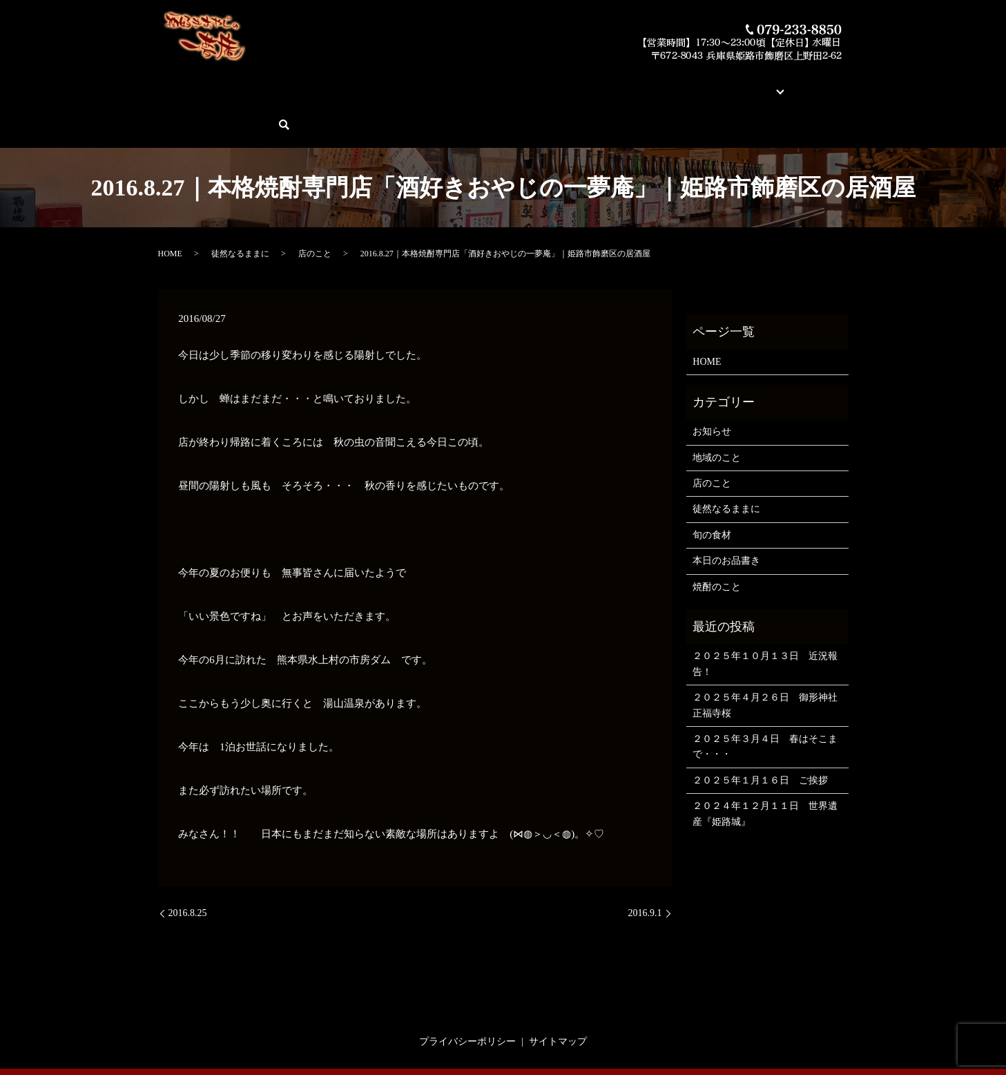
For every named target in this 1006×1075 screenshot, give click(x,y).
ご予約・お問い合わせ (770, 83)
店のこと (314, 206)
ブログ (693, 83)
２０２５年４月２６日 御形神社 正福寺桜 (767, 657)
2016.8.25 (187, 865)
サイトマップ (558, 993)
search (842, 84)
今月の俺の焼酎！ (466, 83)
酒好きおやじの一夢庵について (272, 83)
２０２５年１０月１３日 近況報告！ (765, 616)
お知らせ (712, 384)
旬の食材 (712, 487)
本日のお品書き (384, 83)
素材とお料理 (543, 83)
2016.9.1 (645, 865)
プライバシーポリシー (467, 993)
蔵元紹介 (601, 83)
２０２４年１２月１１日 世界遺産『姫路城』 (765, 766)
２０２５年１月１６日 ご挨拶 (760, 732)
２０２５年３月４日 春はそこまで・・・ (765, 699)
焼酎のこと (717, 538)
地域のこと (717, 409)
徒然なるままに (240, 206)
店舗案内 (649, 83)
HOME (180, 83)
